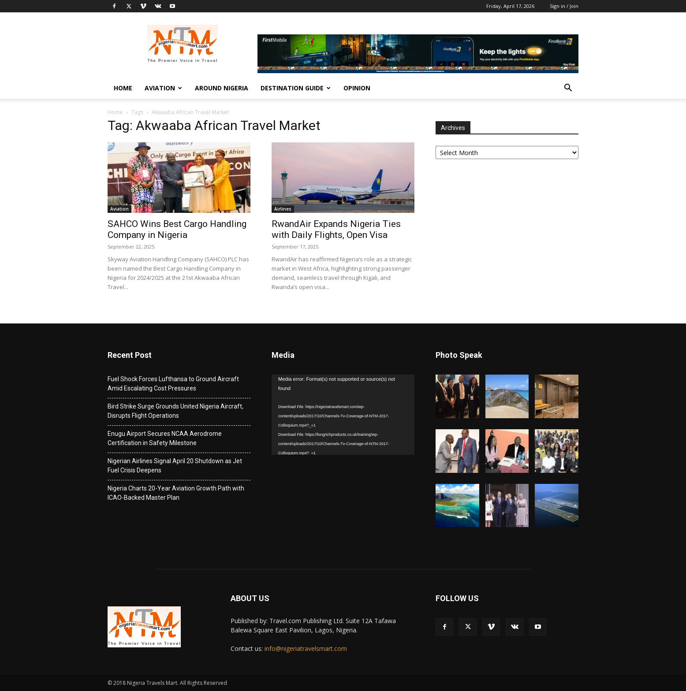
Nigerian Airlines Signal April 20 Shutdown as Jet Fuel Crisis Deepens (175, 465)
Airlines (282, 209)
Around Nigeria (221, 88)
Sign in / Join (564, 6)
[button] (567, 89)
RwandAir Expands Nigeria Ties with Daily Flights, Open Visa (336, 229)
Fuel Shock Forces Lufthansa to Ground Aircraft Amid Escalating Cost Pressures (173, 383)
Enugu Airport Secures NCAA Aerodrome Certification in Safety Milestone (165, 438)
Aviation (163, 88)
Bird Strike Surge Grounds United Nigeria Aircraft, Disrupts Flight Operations (175, 411)
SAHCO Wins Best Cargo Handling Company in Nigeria (177, 229)
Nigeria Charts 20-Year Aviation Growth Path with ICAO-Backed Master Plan (176, 493)
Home (123, 88)
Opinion (356, 88)
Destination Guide (296, 88)
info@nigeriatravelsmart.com (306, 648)
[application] (343, 415)
